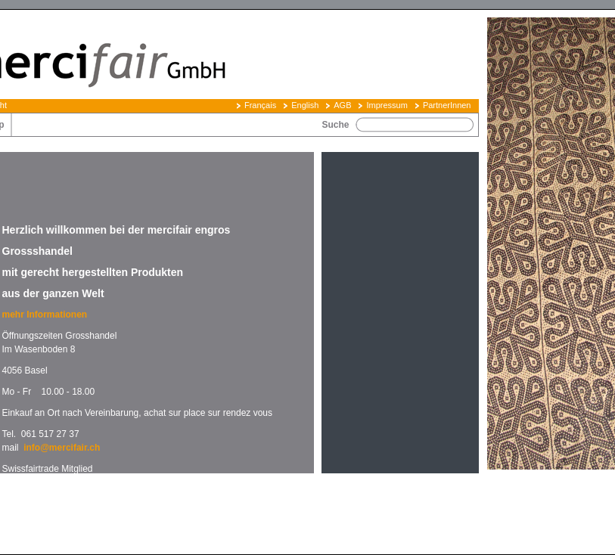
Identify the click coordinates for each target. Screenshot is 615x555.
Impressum (386, 105)
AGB (342, 105)
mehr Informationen (46, 314)
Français (260, 105)
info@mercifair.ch (61, 447)
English (304, 105)
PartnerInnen (447, 105)
